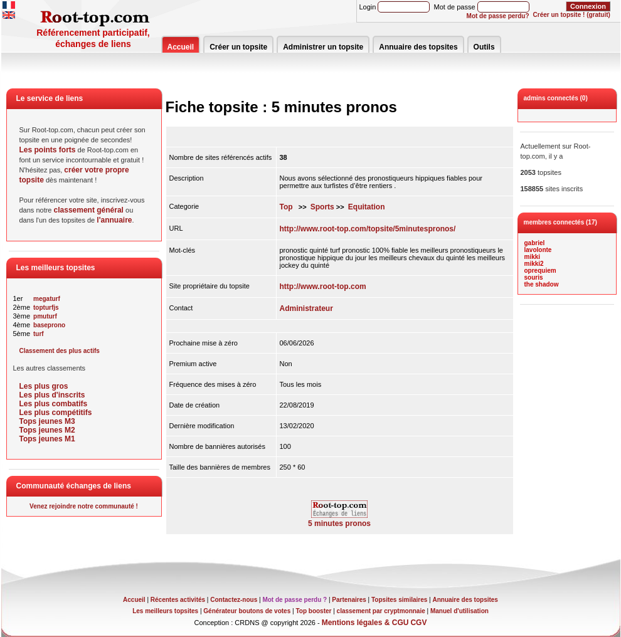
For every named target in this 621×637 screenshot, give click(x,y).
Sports (322, 207)
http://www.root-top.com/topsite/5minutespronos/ (368, 228)
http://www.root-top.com (323, 286)
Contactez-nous (233, 599)
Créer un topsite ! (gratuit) (571, 14)
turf (38, 333)
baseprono (49, 325)
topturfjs (46, 307)
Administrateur (306, 308)
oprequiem (540, 270)
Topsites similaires (399, 599)
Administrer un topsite (323, 47)
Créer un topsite (238, 47)
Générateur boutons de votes (246, 611)
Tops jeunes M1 (47, 438)
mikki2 (534, 263)
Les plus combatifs (53, 403)
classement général (89, 210)
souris (533, 277)
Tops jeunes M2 (47, 430)
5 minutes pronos (339, 520)
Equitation (366, 207)
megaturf (46, 298)
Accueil (180, 47)
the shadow (541, 284)
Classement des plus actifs (59, 350)
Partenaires (349, 599)
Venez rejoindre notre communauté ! (83, 506)
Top (286, 207)
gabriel (534, 243)
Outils (484, 47)
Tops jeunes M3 (47, 421)
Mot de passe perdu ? (294, 599)
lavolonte (538, 249)
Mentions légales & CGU (365, 622)
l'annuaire (114, 220)
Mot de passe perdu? (498, 16)
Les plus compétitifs (55, 412)
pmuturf (45, 316)
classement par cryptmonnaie (381, 611)
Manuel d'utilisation (459, 611)
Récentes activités (178, 599)
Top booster (313, 611)
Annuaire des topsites (418, 47)
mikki (532, 256)
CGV (418, 622)
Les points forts (47, 149)
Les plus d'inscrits (52, 395)
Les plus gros (43, 386)
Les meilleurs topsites (165, 611)
